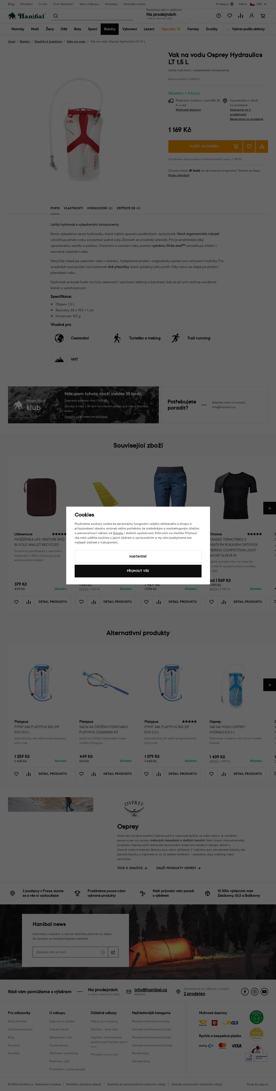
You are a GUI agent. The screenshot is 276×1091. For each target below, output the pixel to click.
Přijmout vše (138, 571)
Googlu (118, 533)
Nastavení (138, 556)
